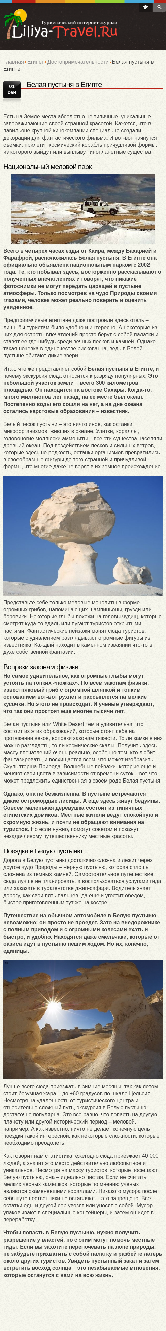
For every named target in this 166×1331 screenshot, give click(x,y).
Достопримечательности (78, 62)
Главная (13, 62)
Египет (35, 62)
